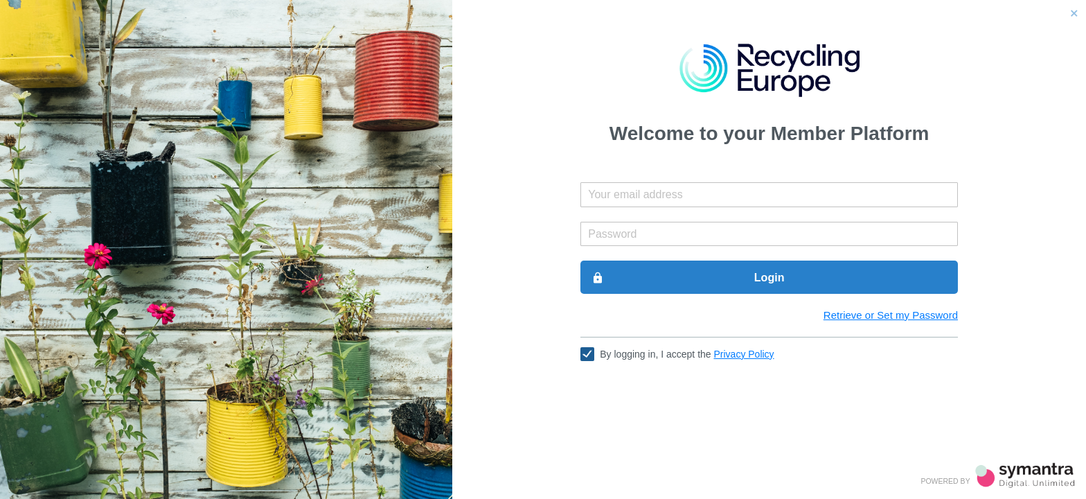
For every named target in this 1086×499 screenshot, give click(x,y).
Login (687, 278)
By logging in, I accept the (687, 354)
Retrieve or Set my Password (891, 315)
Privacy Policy (743, 354)
